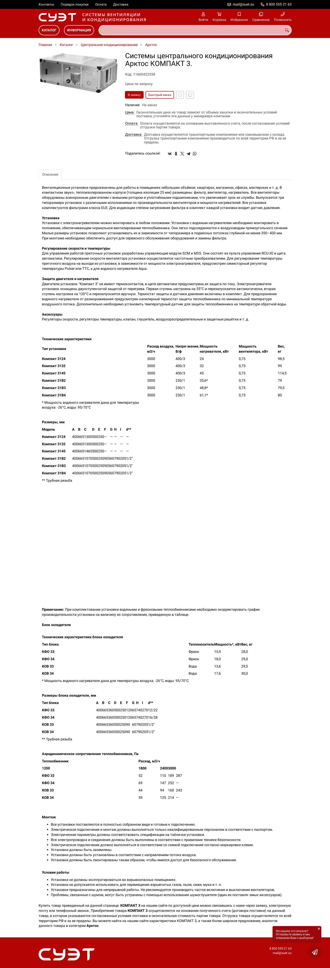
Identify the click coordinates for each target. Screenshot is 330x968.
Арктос (151, 45)
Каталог (49, 30)
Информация (79, 30)
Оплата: (131, 123)
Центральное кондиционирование (109, 45)
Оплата (101, 4)
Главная (45, 45)
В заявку (134, 95)
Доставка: (133, 135)
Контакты (46, 4)
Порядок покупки (75, 4)
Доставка (120, 4)
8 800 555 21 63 (279, 4)
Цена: (129, 112)
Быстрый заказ (159, 95)
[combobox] (195, 30)
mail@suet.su (243, 4)
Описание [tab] (50, 174)
